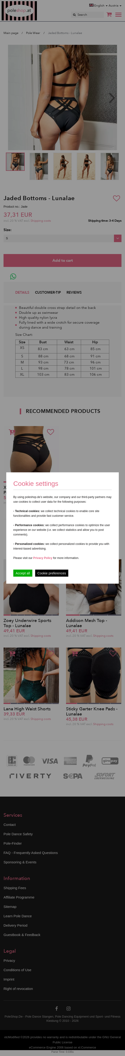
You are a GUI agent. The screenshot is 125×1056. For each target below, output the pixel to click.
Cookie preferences (51, 573)
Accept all (23, 573)
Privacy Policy (42, 558)
